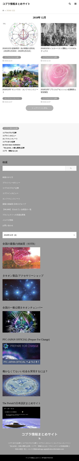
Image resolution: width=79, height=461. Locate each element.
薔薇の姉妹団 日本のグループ (14, 204)
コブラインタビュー (9, 136)
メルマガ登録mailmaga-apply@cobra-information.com (46, 449)
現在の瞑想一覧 (20, 449)
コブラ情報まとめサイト (40, 434)
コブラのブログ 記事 (9, 133)
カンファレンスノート (10, 139)
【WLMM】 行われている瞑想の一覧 (17, 209)
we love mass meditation (11, 145)
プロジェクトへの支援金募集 (14, 215)
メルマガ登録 (8, 220)
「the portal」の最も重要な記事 (13, 148)
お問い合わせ (8, 225)
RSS (39, 438)
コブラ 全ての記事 (9, 142)
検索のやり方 (8, 177)
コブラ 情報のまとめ (10, 151)
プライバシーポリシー (11, 183)
